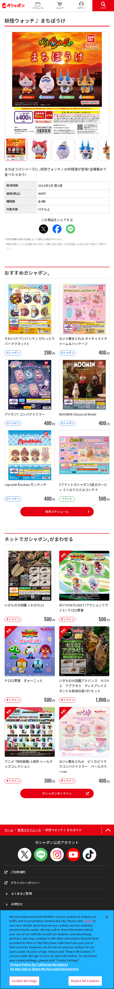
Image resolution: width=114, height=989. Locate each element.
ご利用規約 (15, 872)
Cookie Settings (24, 981)
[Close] (107, 917)
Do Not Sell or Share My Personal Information (44, 969)
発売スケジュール (57, 511)
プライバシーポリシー (22, 883)
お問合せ (17, 904)
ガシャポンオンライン (65, 793)
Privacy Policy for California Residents (39, 964)
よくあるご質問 (21, 893)
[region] (57, 949)
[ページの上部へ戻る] (108, 830)
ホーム (9, 830)
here (88, 921)
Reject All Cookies (85, 981)
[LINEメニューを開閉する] (41, 854)
